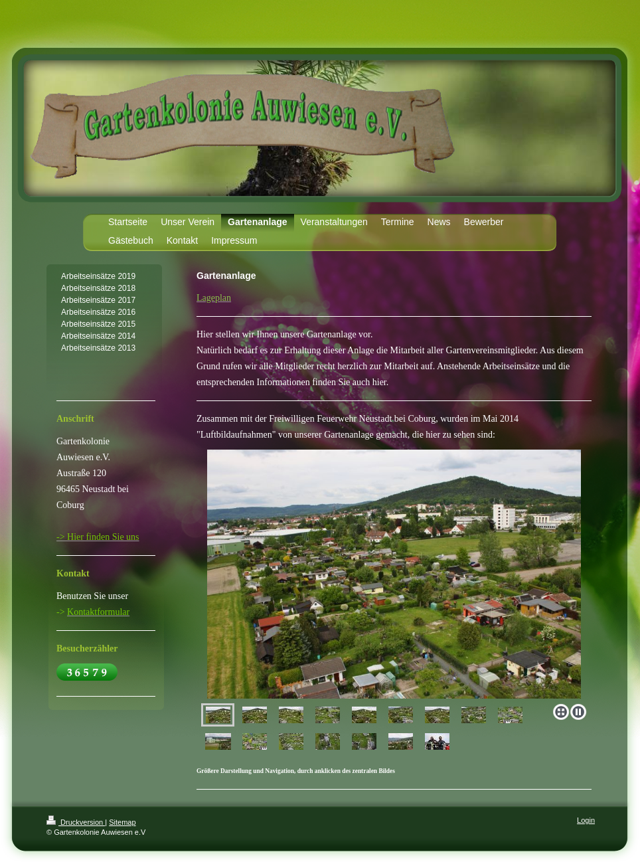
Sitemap (122, 822)
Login (586, 820)
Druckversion (75, 822)
